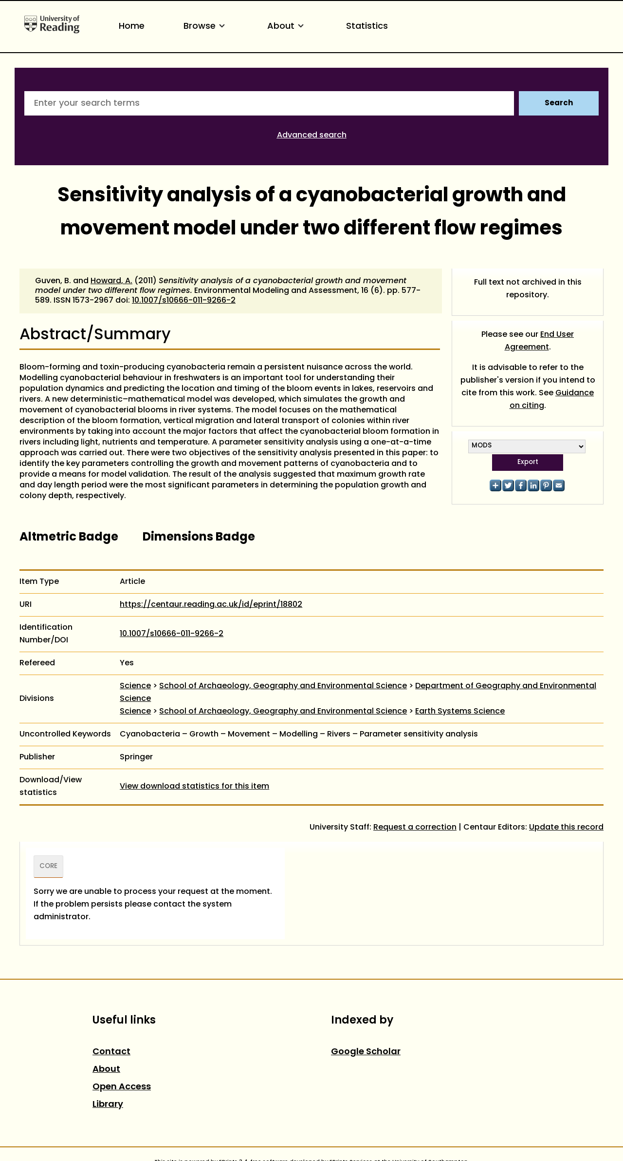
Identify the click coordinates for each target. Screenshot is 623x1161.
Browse (205, 26)
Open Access (121, 1087)
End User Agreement (539, 341)
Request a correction (415, 827)
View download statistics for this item (194, 786)
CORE (48, 866)
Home (132, 26)
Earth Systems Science (460, 711)
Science (135, 686)
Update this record (566, 827)
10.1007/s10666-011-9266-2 (184, 300)
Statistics (367, 26)
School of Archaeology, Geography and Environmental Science (283, 686)
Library (107, 1104)
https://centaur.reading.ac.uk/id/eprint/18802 (211, 605)
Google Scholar (366, 1052)
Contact (111, 1052)
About (287, 26)
